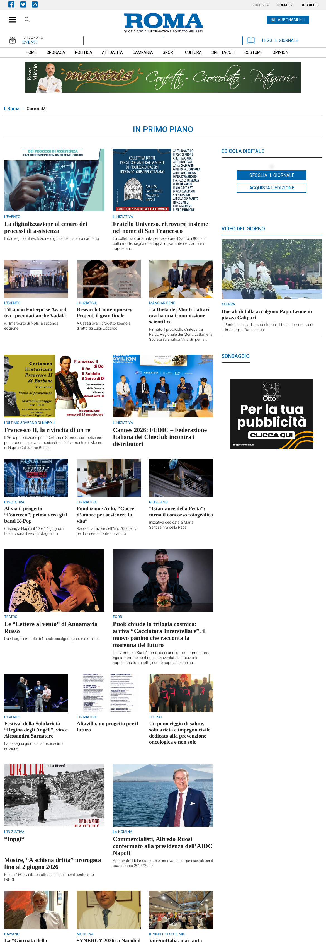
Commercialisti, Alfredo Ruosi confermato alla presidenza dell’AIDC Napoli (162, 845)
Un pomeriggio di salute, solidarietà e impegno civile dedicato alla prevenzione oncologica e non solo (179, 733)
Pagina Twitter (26, 4)
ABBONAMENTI (291, 20)
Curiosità (36, 108)
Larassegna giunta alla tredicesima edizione (34, 746)
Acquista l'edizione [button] (271, 187)
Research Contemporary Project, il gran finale (104, 313)
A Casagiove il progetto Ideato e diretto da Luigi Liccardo (103, 326)
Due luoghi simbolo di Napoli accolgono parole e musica (52, 639)
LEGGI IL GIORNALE (272, 40)
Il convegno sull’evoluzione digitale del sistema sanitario (51, 238)
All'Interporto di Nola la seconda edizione (31, 326)
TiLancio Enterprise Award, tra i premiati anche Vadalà (36, 313)
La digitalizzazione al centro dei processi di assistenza (45, 227)
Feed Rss (37, 4)
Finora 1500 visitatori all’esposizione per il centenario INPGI (49, 877)
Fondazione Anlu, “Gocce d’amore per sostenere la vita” (105, 515)
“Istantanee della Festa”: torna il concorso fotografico (181, 512)
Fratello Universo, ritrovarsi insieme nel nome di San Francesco (160, 227)
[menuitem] (260, 5)
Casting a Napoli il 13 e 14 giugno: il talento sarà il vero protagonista (34, 531)
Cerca (27, 20)
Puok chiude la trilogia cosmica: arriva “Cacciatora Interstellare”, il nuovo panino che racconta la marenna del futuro (159, 634)
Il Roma (12, 108)
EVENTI (29, 42)
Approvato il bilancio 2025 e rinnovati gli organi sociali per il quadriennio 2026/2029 (163, 863)
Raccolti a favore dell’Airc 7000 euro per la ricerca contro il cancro (107, 531)
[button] (10, 16)
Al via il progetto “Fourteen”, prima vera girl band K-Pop (35, 515)
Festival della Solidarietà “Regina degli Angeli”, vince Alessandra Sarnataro (36, 730)
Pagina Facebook (14, 4)
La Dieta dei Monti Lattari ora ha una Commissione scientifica (179, 316)
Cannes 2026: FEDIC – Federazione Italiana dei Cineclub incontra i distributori (160, 436)
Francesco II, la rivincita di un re (47, 429)
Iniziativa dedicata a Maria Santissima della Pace (171, 525)
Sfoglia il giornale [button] (271, 175)
